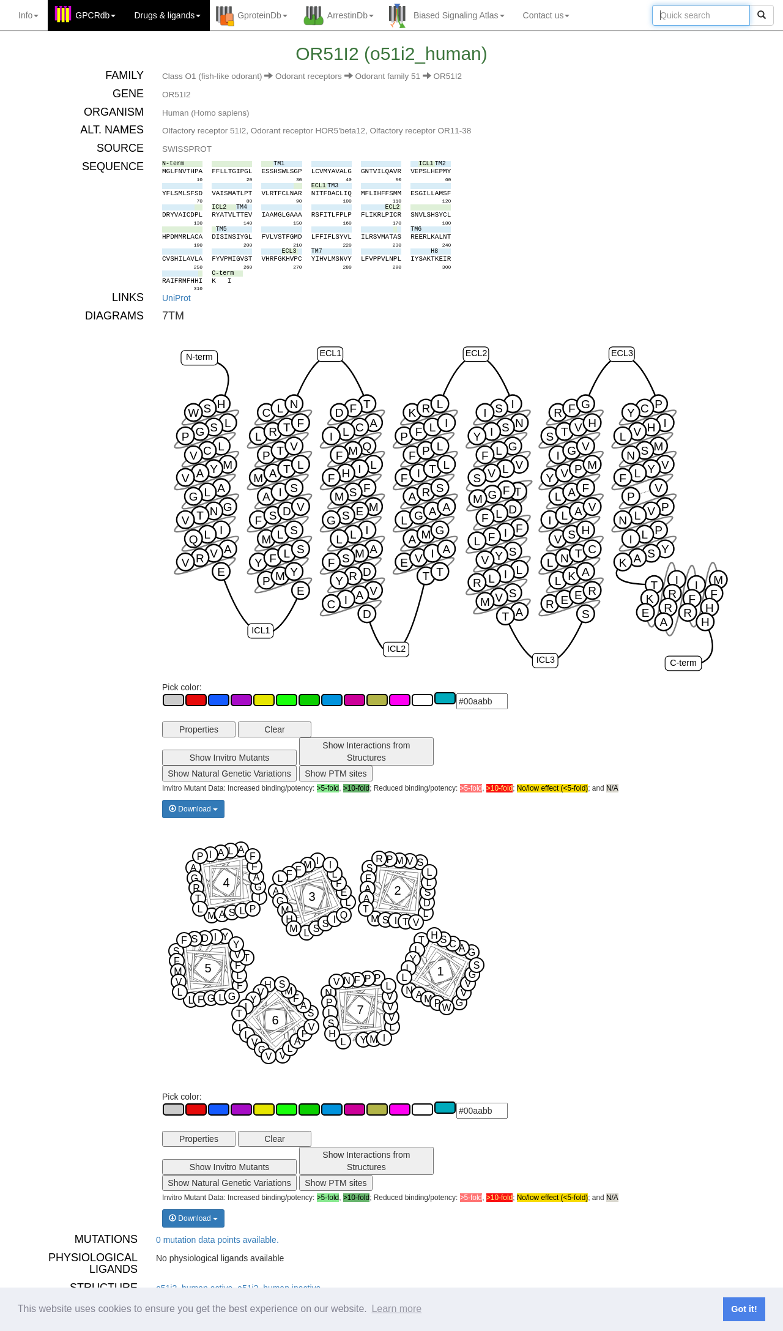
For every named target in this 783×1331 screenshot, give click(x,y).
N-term (199, 357)
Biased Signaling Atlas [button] (459, 15)
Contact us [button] (546, 15)
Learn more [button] (396, 1308)
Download (193, 809)
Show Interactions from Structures (366, 751)
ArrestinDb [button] (350, 15)
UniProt (176, 298)
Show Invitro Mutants (230, 757)
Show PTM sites (335, 773)
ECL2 (477, 353)
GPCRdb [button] (95, 15)
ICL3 (545, 660)
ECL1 (330, 353)
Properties (198, 729)
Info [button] (28, 15)
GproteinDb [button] (262, 15)
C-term (683, 663)
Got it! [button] (744, 1309)
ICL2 (396, 649)
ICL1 (260, 630)
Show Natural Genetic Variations (229, 773)
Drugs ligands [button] (167, 15)
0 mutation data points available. (217, 1240)
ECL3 (622, 353)
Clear (274, 729)
